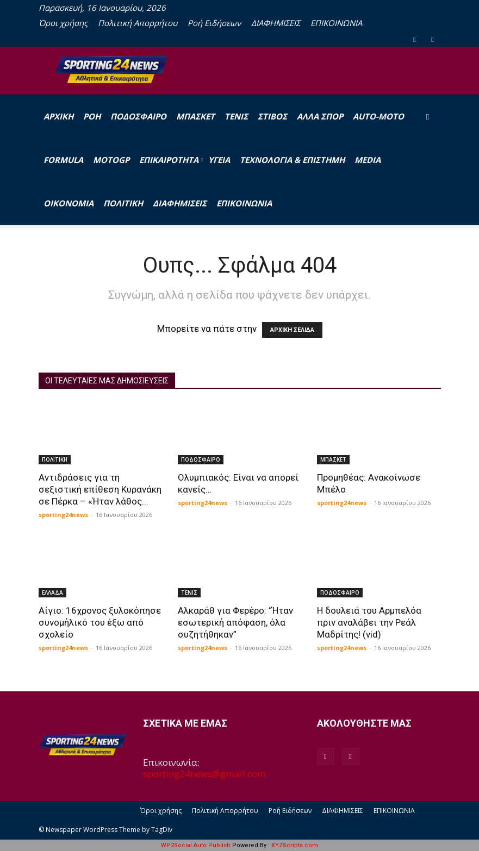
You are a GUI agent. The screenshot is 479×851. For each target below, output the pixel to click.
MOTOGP (111, 159)
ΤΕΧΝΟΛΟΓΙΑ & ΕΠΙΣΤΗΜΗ (292, 159)
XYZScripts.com (294, 845)
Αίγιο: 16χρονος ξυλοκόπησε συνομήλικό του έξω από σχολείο (100, 622)
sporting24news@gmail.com (204, 773)
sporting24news (63, 514)
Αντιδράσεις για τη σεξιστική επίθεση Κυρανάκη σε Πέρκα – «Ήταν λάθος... (100, 489)
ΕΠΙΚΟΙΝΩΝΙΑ (336, 22)
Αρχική (58, 116)
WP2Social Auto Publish (196, 845)
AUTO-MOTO (378, 116)
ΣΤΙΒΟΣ (272, 116)
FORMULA (63, 159)
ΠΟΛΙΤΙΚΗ (123, 203)
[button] (428, 116)
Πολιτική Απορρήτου (137, 22)
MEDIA (367, 159)
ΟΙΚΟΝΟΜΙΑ (68, 203)
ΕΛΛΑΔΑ (52, 592)
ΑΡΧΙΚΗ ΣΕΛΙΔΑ (292, 329)
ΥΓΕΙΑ (219, 159)
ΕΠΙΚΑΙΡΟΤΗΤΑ (171, 159)
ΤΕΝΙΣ (236, 116)
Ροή (92, 116)
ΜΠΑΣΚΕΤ (195, 116)
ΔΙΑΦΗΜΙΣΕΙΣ (275, 22)
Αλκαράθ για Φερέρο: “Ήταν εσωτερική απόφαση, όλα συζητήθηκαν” (235, 622)
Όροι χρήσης (63, 22)
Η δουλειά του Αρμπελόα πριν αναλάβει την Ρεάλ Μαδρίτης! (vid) (369, 622)
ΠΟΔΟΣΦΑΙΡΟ (138, 116)
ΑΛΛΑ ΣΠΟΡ (320, 116)
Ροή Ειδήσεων (214, 22)
